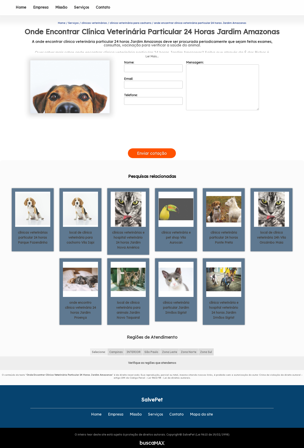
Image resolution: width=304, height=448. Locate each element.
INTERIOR (134, 346)
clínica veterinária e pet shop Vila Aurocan (176, 232)
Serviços (81, 7)
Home (21, 7)
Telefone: (153, 93)
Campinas (116, 346)
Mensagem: (222, 80)
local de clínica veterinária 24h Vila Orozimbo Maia (271, 232)
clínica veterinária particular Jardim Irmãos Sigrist (176, 302)
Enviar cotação (152, 147)
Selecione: (98, 346)
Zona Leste (169, 346)
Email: (153, 77)
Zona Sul (206, 346)
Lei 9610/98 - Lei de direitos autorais (169, 372)
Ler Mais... (152, 50)
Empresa (40, 7)
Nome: (153, 60)
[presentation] (151, 137)
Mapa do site (201, 408)
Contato (103, 7)
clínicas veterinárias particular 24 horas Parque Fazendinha (33, 232)
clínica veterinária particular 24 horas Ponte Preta (223, 232)
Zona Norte (188, 346)
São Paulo (151, 346)
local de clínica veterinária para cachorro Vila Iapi (80, 232)
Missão (61, 7)
